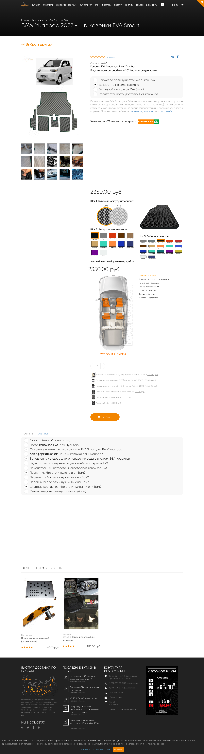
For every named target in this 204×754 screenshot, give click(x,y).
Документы (152, 5)
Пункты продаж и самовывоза (123, 709)
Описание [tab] (28, 434)
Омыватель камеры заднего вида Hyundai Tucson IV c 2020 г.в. (84, 723)
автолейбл (166, 111)
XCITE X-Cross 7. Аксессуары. (83, 698)
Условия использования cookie (95, 749)
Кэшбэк (139, 5)
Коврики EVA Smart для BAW (55, 20)
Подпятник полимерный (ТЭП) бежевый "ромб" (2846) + (123, 375)
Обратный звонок (116, 692)
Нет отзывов (110, 57)
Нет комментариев (77, 682)
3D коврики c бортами (66, 5)
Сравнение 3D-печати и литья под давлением (84, 688)
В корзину (104, 417)
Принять (118, 749)
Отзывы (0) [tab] (43, 434)
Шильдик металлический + (109, 397)
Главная (25, 20)
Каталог (36, 5)
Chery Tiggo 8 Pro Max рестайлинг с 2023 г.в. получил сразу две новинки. (84, 709)
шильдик (149, 111)
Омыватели (48, 5)
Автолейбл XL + (104, 403)
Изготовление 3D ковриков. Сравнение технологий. (83, 677)
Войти (175, 5)
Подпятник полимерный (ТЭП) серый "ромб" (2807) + (122, 380)
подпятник (136, 111)
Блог (97, 5)
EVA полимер (86, 5)
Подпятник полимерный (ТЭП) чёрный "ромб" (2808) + (122, 386)
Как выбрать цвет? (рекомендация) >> (112, 261)
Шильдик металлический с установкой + (116, 392)
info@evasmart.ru (116, 697)
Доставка (106, 5)
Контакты (129, 5)
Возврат (118, 5)
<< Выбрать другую (36, 44)
